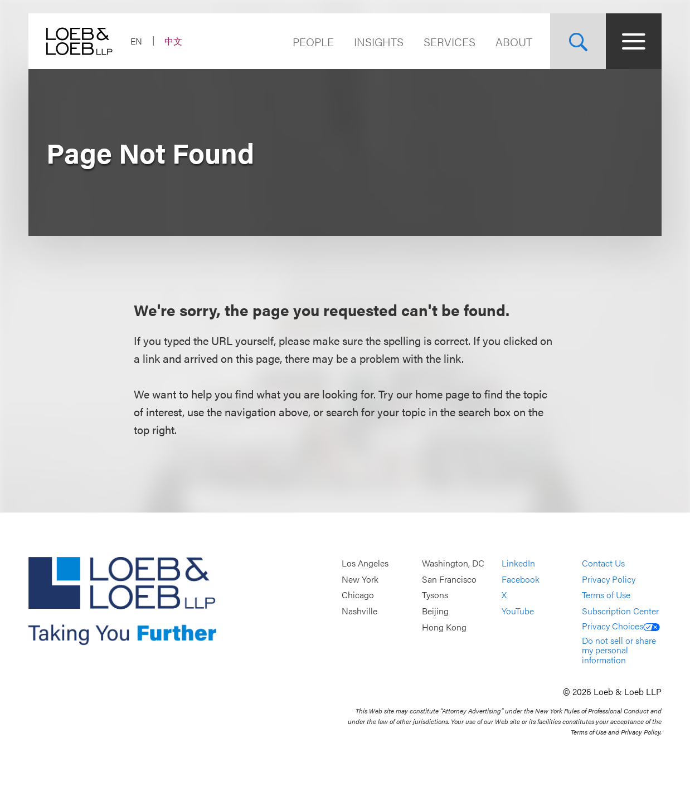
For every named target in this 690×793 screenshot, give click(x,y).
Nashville (359, 610)
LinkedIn (518, 563)
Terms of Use (606, 595)
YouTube (518, 610)
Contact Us (603, 563)
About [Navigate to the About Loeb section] (513, 41)
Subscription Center (620, 610)
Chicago (358, 595)
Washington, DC (453, 563)
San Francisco (449, 579)
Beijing (435, 610)
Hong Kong (444, 626)
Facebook (521, 579)
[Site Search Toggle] (578, 41)
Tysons (435, 595)
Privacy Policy (608, 579)
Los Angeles (365, 563)
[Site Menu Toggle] (634, 41)
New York (360, 579)
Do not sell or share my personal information (619, 650)
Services (449, 41)
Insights (379, 41)
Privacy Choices (621, 625)
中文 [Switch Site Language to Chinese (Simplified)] (173, 41)
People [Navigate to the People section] (313, 41)
